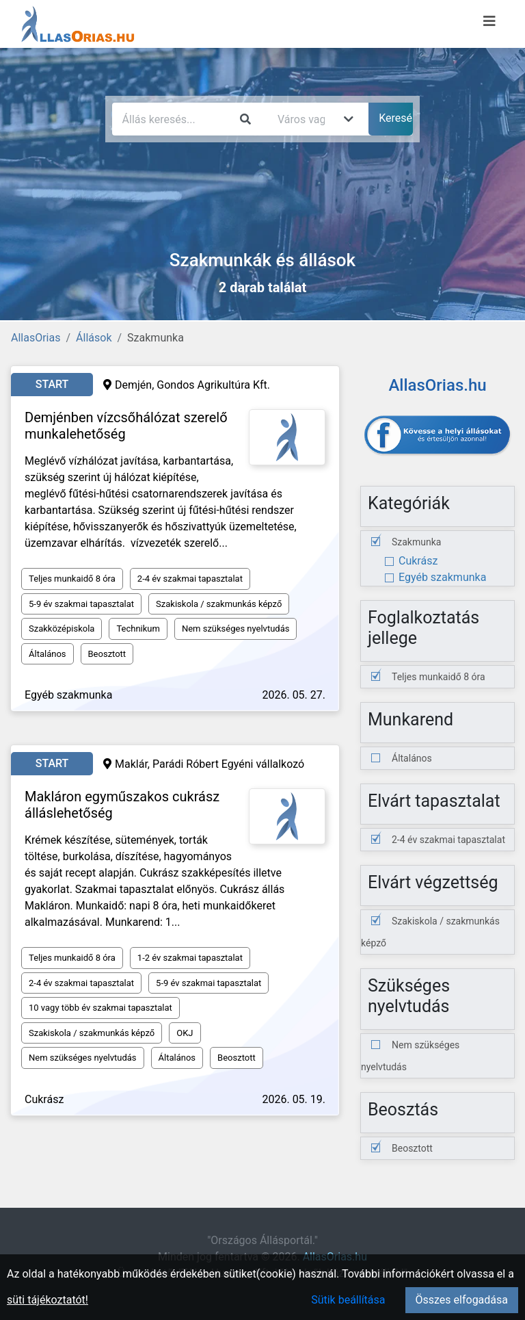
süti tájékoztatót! (47, 1299)
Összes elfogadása (462, 1299)
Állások (93, 337)
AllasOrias (35, 337)
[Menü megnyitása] (489, 21)
